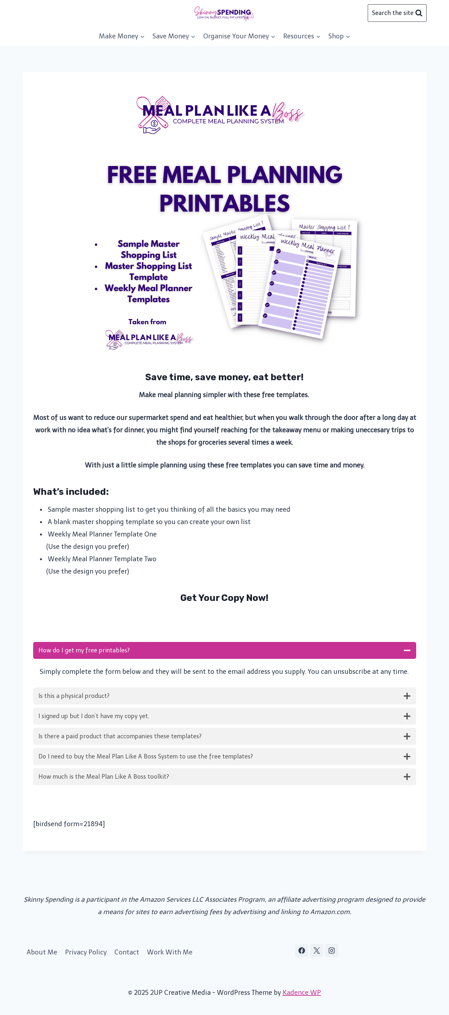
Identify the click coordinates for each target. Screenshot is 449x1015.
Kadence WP (302, 992)
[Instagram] (331, 950)
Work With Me (169, 952)
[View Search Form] (397, 12)
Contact (126, 952)
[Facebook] (301, 950)
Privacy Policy (86, 952)
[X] (316, 950)
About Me (42, 952)
